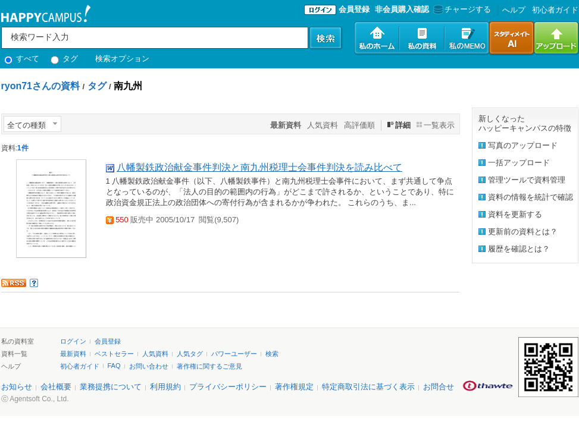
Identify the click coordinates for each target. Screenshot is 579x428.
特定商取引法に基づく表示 (368, 386)
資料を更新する (515, 214)
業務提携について (111, 386)
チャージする (461, 9)
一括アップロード (519, 162)
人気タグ (190, 353)
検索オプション (122, 58)
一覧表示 (439, 125)
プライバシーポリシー (228, 386)
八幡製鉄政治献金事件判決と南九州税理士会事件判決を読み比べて (259, 167)
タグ (65, 58)
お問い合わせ (148, 366)
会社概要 (55, 386)
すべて (22, 58)
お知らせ (16, 386)
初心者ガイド (555, 9)
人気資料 (322, 125)
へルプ (513, 9)
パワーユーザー (234, 353)
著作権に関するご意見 (209, 366)
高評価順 (359, 125)
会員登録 (354, 9)
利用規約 (165, 386)
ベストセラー (114, 353)
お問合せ (438, 386)
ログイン (73, 341)
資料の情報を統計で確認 (530, 197)
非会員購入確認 (402, 9)
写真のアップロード (523, 145)
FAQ (114, 365)
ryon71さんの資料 (40, 86)
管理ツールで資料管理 (526, 179)
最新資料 (73, 353)
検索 (271, 353)
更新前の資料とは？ (523, 231)
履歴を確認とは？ (519, 248)
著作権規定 (294, 386)
